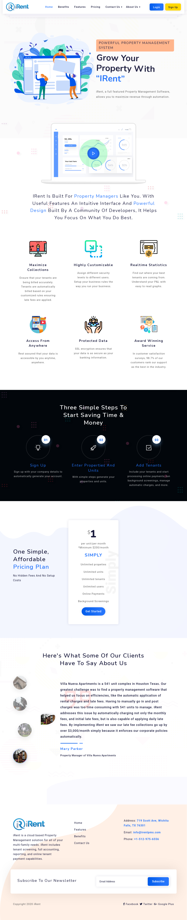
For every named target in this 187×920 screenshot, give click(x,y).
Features (80, 6)
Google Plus (164, 904)
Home (49, 6)
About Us (132, 6)
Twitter (146, 904)
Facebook (130, 904)
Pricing (95, 6)
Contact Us (113, 6)
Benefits (63, 6)
